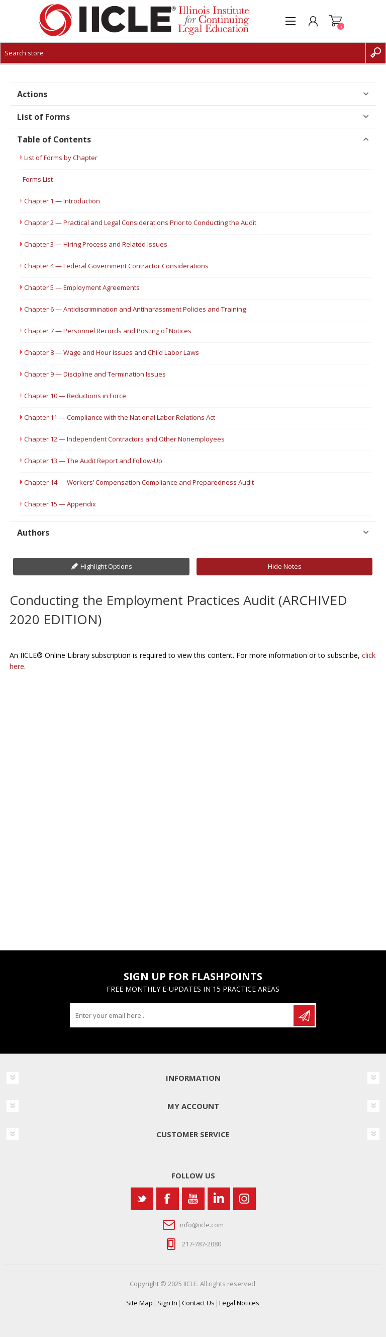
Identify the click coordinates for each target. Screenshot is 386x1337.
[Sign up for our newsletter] (182, 1015)
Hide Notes (285, 566)
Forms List (38, 179)
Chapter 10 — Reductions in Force (75, 395)
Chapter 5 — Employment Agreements (82, 287)
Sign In (167, 1302)
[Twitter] (142, 1198)
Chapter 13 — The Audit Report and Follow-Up (93, 460)
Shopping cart (335, 21)
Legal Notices (239, 1302)
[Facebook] (167, 1198)
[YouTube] (193, 1198)
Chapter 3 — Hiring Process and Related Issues (95, 244)
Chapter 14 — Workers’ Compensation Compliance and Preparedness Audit (139, 482)
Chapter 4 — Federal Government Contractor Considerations (116, 265)
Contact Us (198, 1302)
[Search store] (183, 53)
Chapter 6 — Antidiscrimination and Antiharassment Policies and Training (135, 309)
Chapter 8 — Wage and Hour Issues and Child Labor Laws (111, 352)
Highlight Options (106, 566)
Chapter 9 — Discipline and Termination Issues (95, 374)
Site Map (139, 1302)
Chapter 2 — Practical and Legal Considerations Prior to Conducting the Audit (140, 222)
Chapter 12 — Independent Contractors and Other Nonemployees (124, 438)
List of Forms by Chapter (61, 157)
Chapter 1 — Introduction (62, 200)
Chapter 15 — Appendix (60, 503)
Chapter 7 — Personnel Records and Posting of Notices (107, 330)
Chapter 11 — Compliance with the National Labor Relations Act (119, 417)
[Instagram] (244, 1198)
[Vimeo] (219, 1198)
